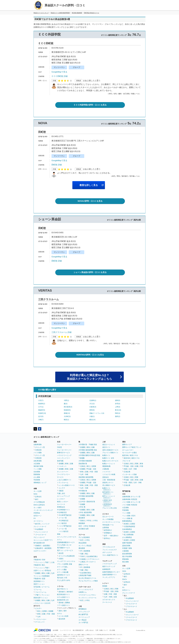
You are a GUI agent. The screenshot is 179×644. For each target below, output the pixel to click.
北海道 (82, 466)
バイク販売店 (62, 523)
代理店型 (38, 450)
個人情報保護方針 (78, 630)
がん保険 (37, 477)
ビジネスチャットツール (111, 522)
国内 (60, 611)
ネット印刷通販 (108, 519)
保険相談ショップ (40, 482)
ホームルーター (127, 450)
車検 (58, 534)
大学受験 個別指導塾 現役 (88, 450)
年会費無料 (39, 529)
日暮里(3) (92, 407)
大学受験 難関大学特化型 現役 (89, 455)
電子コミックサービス (65, 550)
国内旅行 (62, 592)
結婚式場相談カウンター (111, 572)
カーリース (61, 504)
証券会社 (38, 496)
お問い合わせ (89, 630)
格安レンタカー (62, 502)
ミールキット (62, 466)
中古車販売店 (62, 512)
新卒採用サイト (108, 493)
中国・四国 (51, 614)
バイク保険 (38, 453)
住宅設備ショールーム (42, 587)
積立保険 (125, 562)
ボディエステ (107, 552)
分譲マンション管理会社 (42, 570)
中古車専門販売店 (65, 515)
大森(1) (92, 416)
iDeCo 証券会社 (39, 505)
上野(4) (117, 407)
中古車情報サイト (63, 510)
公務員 (82, 562)
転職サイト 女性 (108, 458)
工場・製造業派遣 (108, 480)
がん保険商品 (127, 537)
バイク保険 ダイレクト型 (131, 502)
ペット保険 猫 (127, 518)
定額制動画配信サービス (66, 542)
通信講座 (82, 548)
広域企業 (127, 472)
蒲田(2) (117, 416)
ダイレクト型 (40, 447)
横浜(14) (92, 420)
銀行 (36, 499)
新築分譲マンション (41, 598)
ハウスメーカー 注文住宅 (42, 603)
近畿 (48, 573)
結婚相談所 (106, 569)
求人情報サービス (108, 485)
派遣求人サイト (108, 482)
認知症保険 (126, 545)
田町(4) (117, 413)
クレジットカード (40, 526)
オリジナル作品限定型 (67, 556)
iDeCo (124, 579)
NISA (35, 494)
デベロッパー (40, 622)
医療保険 (37, 474)
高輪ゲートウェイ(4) (96, 413)
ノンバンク (46, 524)
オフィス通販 (62, 569)
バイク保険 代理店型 (129, 505)
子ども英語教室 (84, 537)
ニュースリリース (65, 630)
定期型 (132, 524)
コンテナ (62, 488)
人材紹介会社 (107, 501)
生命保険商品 (127, 529)
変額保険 (125, 559)
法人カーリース (108, 516)
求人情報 (112, 630)
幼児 (81, 540)
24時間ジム (83, 592)
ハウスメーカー (40, 619)
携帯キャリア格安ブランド (131, 447)
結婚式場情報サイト (109, 574)
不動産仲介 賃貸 (39, 578)
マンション (39, 562)
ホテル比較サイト (63, 597)
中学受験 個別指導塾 (86, 496)
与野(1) (66, 400)
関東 (116, 589)
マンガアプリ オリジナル (66, 561)
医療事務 (87, 551)
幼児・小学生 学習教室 (87, 526)
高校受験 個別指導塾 (86, 477)
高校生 (82, 520)
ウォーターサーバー (64, 444)
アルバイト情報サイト (110, 453)
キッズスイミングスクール (87, 598)
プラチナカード (131, 606)
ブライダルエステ (108, 547)
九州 (52, 573)
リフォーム (38, 589)
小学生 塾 (82, 507)
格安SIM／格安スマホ (130, 455)
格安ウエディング (108, 566)
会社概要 (55, 630)
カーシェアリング (63, 496)
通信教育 (82, 518)
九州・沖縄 (84, 474)
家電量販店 (83, 609)
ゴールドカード (40, 535)
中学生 (89, 520)
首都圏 (37, 573)
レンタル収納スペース (67, 485)
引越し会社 (61, 493)
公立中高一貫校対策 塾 (87, 502)
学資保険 (37, 480)
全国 (115, 597)
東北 (38, 611)
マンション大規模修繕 (42, 576)
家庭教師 (82, 523)
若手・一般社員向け (111, 536)
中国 (141, 466)
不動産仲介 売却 (39, 560)
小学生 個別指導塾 (85, 512)
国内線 (61, 602)
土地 (52, 562)
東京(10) (118, 410)
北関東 (44, 611)
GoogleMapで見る (59, 72)
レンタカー (61, 499)
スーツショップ (84, 617)
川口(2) (92, 404)
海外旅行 (70, 592)
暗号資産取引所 (39, 543)
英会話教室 (83, 543)
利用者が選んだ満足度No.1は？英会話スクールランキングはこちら (89, 377)
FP (81, 551)
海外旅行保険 (38, 466)
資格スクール (83, 564)
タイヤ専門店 (83, 622)
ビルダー (38, 608)
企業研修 (105, 527)
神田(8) (92, 410)
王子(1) (40, 407)
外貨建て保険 (127, 548)
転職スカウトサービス (110, 461)
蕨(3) (65, 404)
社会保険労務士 (92, 556)
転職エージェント (108, 463)
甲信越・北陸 (91, 469)
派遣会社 (105, 477)
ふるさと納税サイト (64, 480)
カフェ (59, 540)
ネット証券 (38, 491)
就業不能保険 (127, 543)
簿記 (86, 554)
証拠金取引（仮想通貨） (44, 548)
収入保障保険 (128, 535)
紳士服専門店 (83, 614)
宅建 (81, 554)
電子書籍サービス (63, 548)
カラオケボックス (108, 599)
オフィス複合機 (62, 572)
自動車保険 (38, 444)
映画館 (104, 586)
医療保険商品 (127, 521)
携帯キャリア (127, 444)
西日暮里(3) (68, 407)
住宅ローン (38, 516)
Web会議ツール (108, 525)
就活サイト (106, 447)
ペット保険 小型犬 (129, 516)
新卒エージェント (108, 497)
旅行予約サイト (62, 589)
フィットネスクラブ (86, 589)
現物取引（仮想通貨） (43, 545)
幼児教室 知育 (84, 529)
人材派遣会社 (107, 504)
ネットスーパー (62, 472)
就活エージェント (108, 444)
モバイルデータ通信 (129, 453)
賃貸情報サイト (39, 581)
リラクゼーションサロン (87, 595)
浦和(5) (117, 400)
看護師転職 (106, 466)
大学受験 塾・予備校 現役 (88, 444)
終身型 (126, 524)
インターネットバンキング (43, 510)
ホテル (59, 613)
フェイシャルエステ (109, 550)
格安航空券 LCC (63, 600)
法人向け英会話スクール (87, 578)
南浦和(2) (41, 404)
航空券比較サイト (63, 594)
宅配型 (61, 491)
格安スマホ (136, 458)
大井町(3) (67, 416)
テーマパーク (107, 602)
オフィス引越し (62, 567)
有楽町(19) (42, 413)
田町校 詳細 (56, 165)
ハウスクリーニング (64, 455)
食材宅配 (60, 461)
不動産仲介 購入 (39, 565)
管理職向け (108, 533)
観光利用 (62, 619)
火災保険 (37, 463)
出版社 (61, 558)
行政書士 (83, 559)
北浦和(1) (92, 400)
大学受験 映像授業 (85, 461)
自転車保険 (38, 461)
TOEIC (82, 556)
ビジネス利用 (63, 616)
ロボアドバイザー (40, 551)
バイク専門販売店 (65, 526)
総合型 (61, 553)
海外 (65, 611)
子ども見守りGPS (63, 580)
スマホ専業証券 (39, 502)
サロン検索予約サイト (110, 555)
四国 (125, 469)
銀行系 (37, 524)
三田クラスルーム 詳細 (61, 332)
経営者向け (108, 530)
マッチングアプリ (108, 577)
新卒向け (107, 538)
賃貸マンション (39, 584)
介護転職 (105, 469)
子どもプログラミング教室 (88, 581)
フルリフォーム (40, 592)
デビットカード (39, 537)
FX (35, 518)
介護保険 (125, 551)
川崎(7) (40, 420)
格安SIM (127, 458)
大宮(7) (40, 400)
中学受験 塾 (83, 491)
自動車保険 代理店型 (129, 499)
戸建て (47, 562)
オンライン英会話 (85, 545)
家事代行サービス (63, 453)
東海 (43, 573)
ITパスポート (91, 562)
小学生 (95, 520)
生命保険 (37, 472)
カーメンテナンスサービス (66, 537)
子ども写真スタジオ (64, 545)
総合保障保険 (127, 554)
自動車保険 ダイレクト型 (131, 496)
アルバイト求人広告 (109, 508)
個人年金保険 (127, 556)
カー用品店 (83, 620)
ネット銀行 (38, 507)
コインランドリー (63, 458)
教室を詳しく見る (89, 185)
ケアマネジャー (93, 559)
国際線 (67, 602)
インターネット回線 (129, 474)
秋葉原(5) (67, 410)
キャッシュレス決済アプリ (43, 540)
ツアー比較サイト (63, 605)
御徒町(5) (41, 410)
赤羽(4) (117, 404)
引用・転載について (101, 630)
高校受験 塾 (83, 463)
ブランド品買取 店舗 (64, 564)
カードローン (38, 521)
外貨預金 (37, 513)
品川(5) (40, 416)
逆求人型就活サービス (110, 450)
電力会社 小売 (62, 578)
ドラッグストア (84, 612)
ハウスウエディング (109, 564)
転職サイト (106, 455)
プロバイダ (126, 461)
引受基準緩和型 (129, 526)
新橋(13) (67, 413)
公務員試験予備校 (85, 575)
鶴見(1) (66, 420)
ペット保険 (38, 469)
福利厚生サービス (63, 575)
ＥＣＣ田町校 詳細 (59, 76)
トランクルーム (62, 482)
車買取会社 (61, 507)
